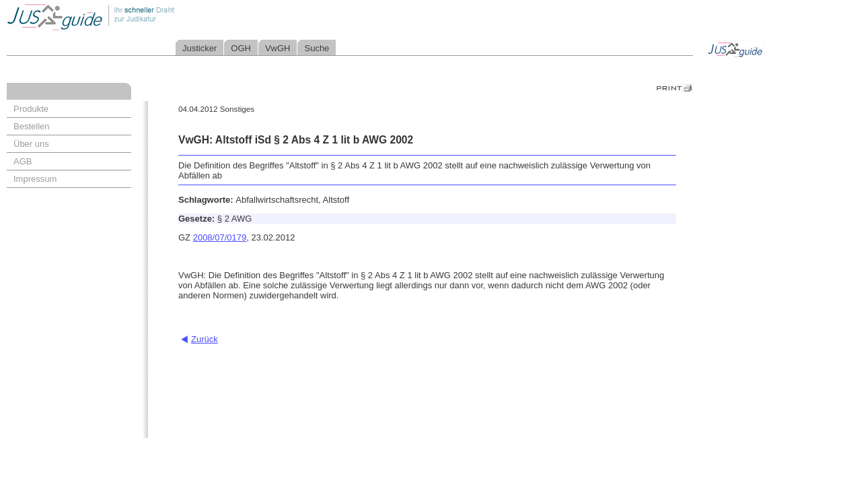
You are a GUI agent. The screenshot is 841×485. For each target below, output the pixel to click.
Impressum (35, 179)
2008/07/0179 (220, 237)
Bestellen (31, 126)
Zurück (204, 339)
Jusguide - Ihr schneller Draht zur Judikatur (135, 16)
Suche (316, 48)
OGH (241, 48)
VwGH (278, 48)
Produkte (30, 109)
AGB (22, 161)
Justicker (199, 48)
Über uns (31, 144)
